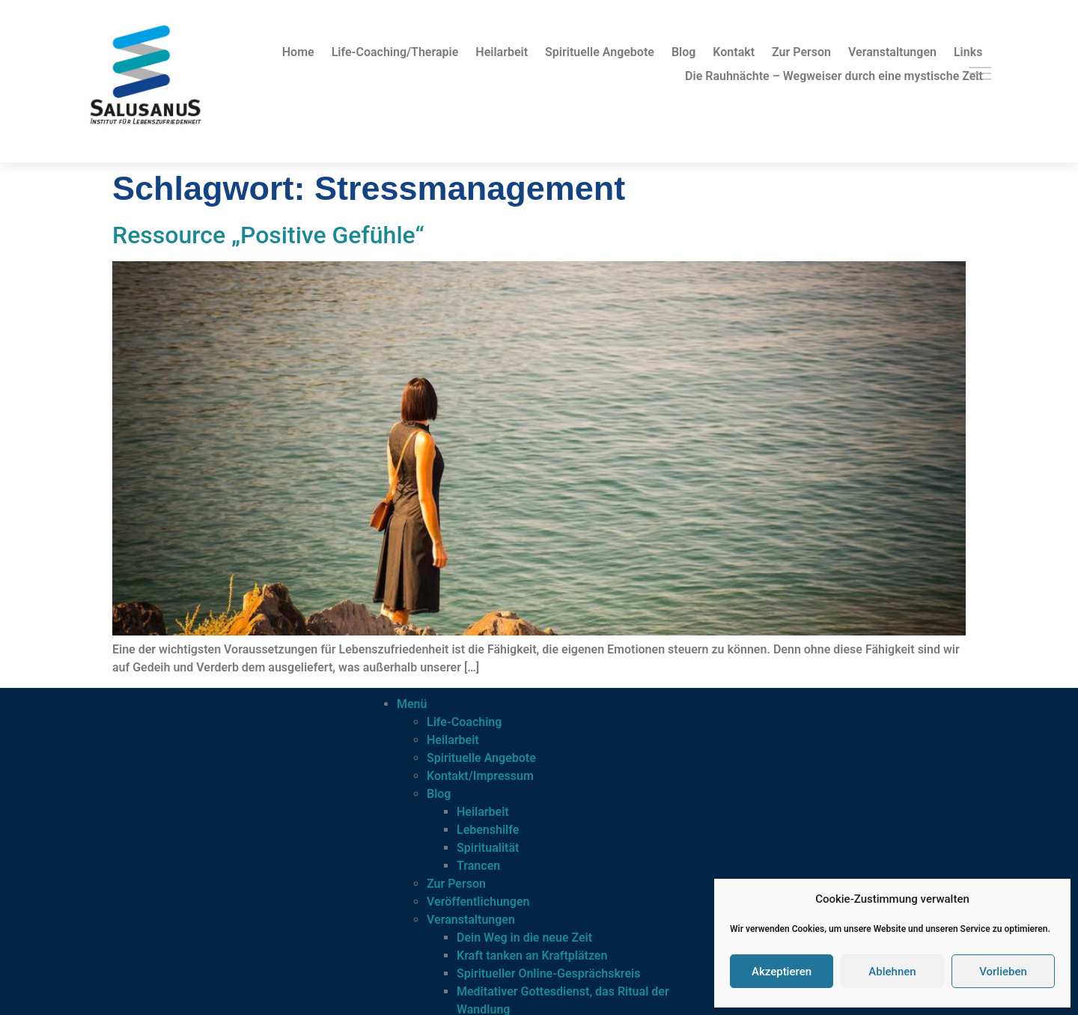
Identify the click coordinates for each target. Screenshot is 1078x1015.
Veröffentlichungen (478, 901)
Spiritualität (488, 848)
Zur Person (801, 52)
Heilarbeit (501, 52)
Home (298, 52)
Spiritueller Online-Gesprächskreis (548, 973)
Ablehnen (892, 971)
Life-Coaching (464, 722)
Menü (412, 704)
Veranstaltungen (892, 52)
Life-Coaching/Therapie (395, 52)
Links (968, 52)
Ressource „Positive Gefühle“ (268, 235)
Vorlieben (1003, 971)
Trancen (478, 866)
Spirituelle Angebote (599, 52)
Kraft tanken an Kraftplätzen (532, 955)
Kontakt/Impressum (480, 776)
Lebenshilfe (488, 830)
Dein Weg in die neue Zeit (524, 937)
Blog (683, 52)
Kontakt (734, 52)
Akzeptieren (781, 971)
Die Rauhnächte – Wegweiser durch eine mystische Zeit (834, 76)
